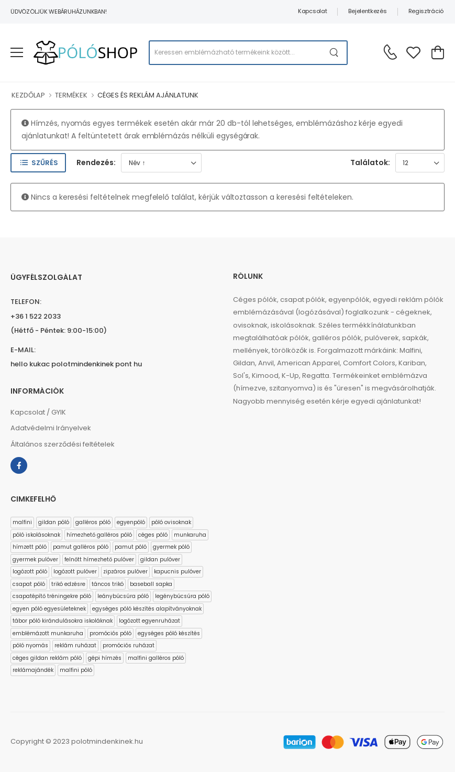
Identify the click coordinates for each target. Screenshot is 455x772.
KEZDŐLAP (28, 95)
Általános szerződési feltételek (62, 444)
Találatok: (370, 162)
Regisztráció (425, 11)
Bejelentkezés (367, 11)
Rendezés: (96, 162)
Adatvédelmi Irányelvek (50, 428)
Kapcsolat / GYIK (38, 412)
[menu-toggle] (16, 52)
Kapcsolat (312, 11)
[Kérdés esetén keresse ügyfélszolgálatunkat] (390, 52)
